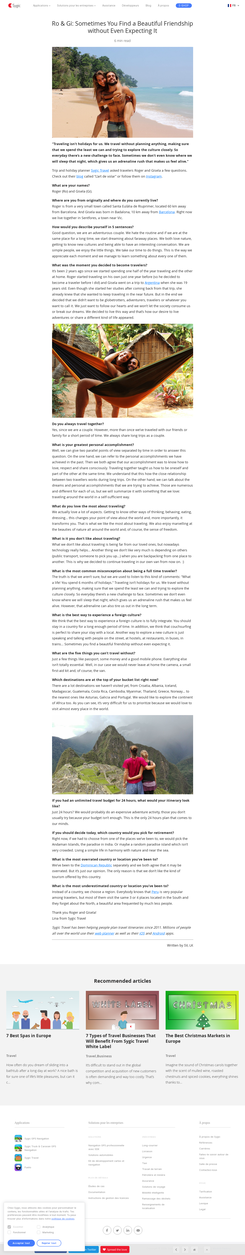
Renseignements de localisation (153, 1206)
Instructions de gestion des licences (108, 1197)
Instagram (154, 176)
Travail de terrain (152, 1169)
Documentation (96, 1192)
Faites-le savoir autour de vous (213, 1156)
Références (205, 1142)
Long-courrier (150, 1145)
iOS (142, 933)
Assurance (148, 1180)
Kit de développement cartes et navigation (106, 1162)
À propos (163, 5)
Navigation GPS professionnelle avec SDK (106, 1147)
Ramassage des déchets (156, 1198)
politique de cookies (63, 1218)
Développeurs (130, 5)
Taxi (144, 1163)
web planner (104, 933)
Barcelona (167, 212)
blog (79, 176)
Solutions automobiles (100, 1154)
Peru (155, 892)
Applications (40, 5)
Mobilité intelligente (153, 1192)
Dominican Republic (96, 865)
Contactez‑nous (208, 1169)
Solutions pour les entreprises (75, 5)
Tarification (205, 1191)
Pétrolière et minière (153, 1174)
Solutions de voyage (153, 1186)
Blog (148, 5)
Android (158, 933)
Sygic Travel (100, 170)
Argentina (152, 282)
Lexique (203, 1203)
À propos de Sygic (209, 1136)
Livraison (147, 1151)
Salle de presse (208, 1164)
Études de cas (96, 1186)
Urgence (147, 1157)
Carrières (204, 1148)
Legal (202, 1209)
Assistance (108, 5)
